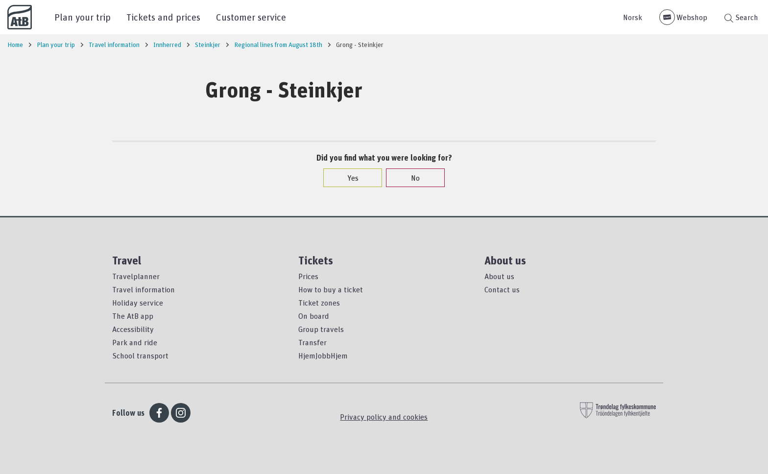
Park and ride (134, 342)
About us (499, 276)
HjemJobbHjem (323, 355)
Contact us (502, 289)
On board (313, 316)
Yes (348, 178)
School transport (140, 355)
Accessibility (133, 329)
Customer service (251, 17)
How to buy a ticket (330, 289)
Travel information (143, 289)
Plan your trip (82, 17)
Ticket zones (319, 303)
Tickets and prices (163, 17)
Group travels (321, 329)
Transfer (312, 342)
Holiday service (137, 303)
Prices (308, 276)
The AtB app (132, 316)
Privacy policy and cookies (384, 417)
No (410, 178)
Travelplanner (136, 276)
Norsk (632, 17)
